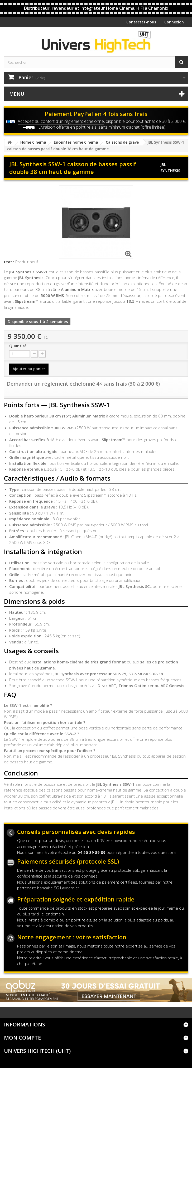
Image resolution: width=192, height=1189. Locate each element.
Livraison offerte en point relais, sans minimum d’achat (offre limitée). (102, 127)
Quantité (18, 345)
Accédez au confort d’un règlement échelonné (61, 121)
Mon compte (22, 1037)
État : (9, 261)
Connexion (174, 21)
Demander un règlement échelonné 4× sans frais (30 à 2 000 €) (83, 383)
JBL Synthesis (170, 167)
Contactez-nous (141, 21)
